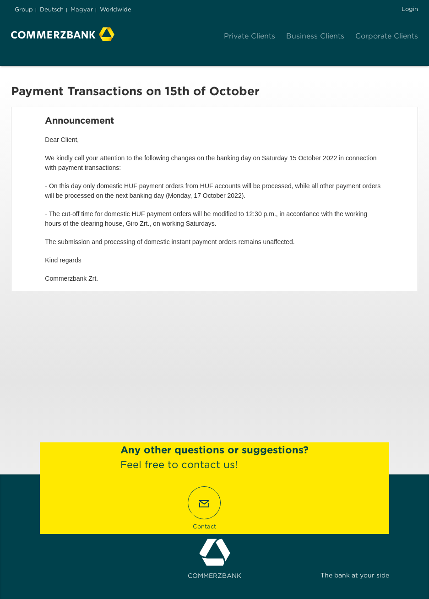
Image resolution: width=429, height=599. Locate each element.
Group (24, 9)
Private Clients (249, 36)
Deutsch (52, 9)
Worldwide (115, 9)
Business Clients (315, 36)
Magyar (82, 9)
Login (410, 8)
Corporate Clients (386, 36)
